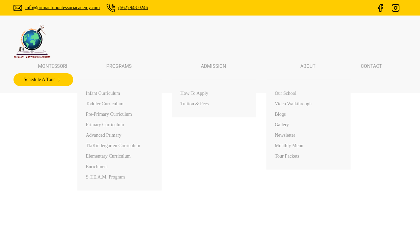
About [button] (256, 41)
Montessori (136, 41)
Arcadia (338, 214)
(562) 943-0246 (146, 7)
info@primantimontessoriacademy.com (68, 7)
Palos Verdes (344, 190)
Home (235, 190)
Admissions (241, 226)
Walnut (337, 202)
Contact (287, 41)
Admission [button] (219, 41)
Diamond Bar (345, 226)
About (235, 238)
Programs (239, 214)
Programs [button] (177, 41)
